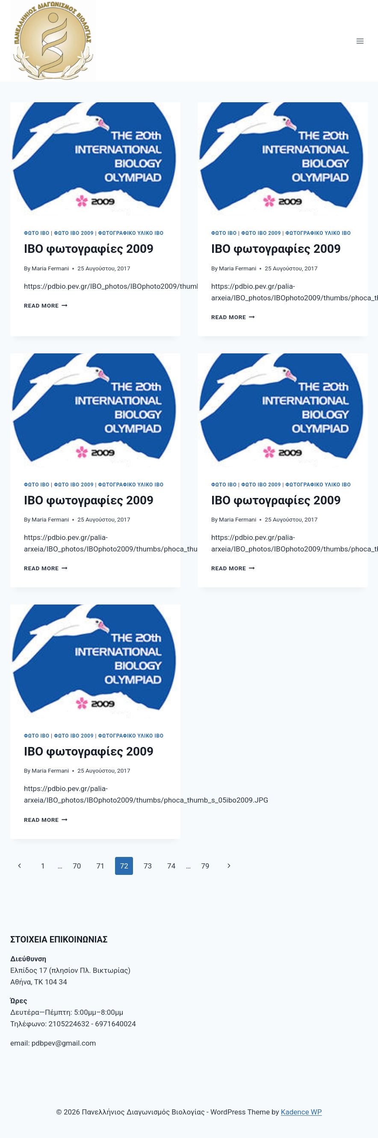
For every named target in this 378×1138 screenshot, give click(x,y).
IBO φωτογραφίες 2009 (89, 249)
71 (100, 866)
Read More (46, 305)
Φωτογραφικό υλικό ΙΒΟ (131, 233)
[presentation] (95, 159)
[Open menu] (360, 40)
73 (148, 866)
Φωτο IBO (37, 233)
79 (205, 866)
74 (171, 866)
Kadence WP (301, 1112)
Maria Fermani (50, 268)
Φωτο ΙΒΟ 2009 (74, 233)
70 (77, 866)
